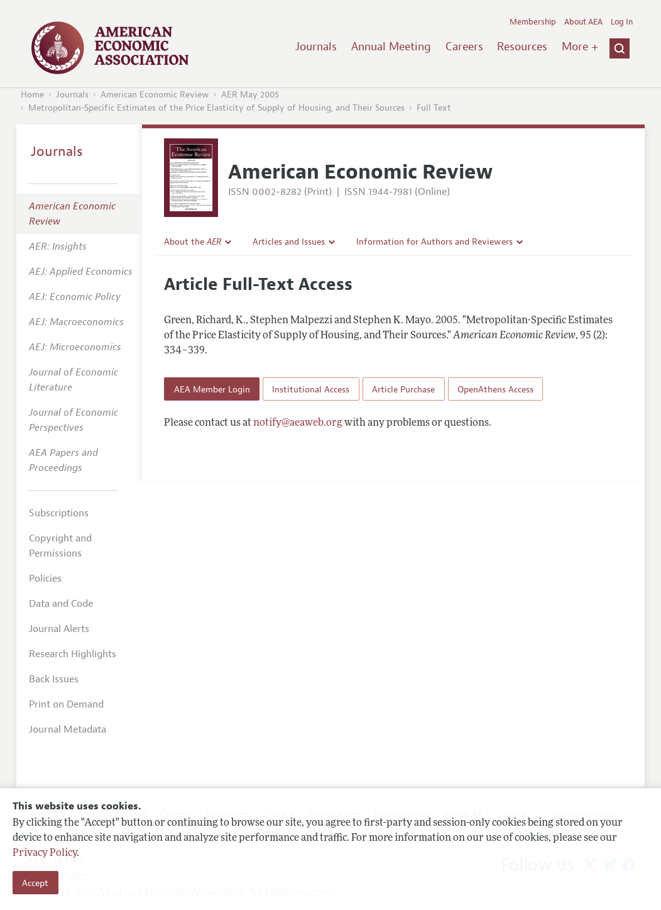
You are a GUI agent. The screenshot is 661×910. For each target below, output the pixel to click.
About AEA (583, 22)
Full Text (434, 108)
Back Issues (54, 679)
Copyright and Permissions (60, 546)
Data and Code (61, 603)
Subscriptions (59, 513)
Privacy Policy (45, 853)
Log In (622, 22)
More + (580, 46)
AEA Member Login (212, 389)
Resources (522, 46)
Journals (316, 46)
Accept (35, 883)
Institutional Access (310, 389)
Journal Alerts (59, 629)
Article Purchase (403, 389)
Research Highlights (72, 654)
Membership (533, 22)
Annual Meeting (391, 46)
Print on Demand (66, 704)
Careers (464, 46)
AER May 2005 (250, 94)
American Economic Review (155, 94)
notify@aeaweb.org (297, 423)
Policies (45, 578)
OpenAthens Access (495, 389)
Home (32, 94)
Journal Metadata (67, 729)
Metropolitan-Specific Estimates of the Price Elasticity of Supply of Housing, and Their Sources (216, 108)
